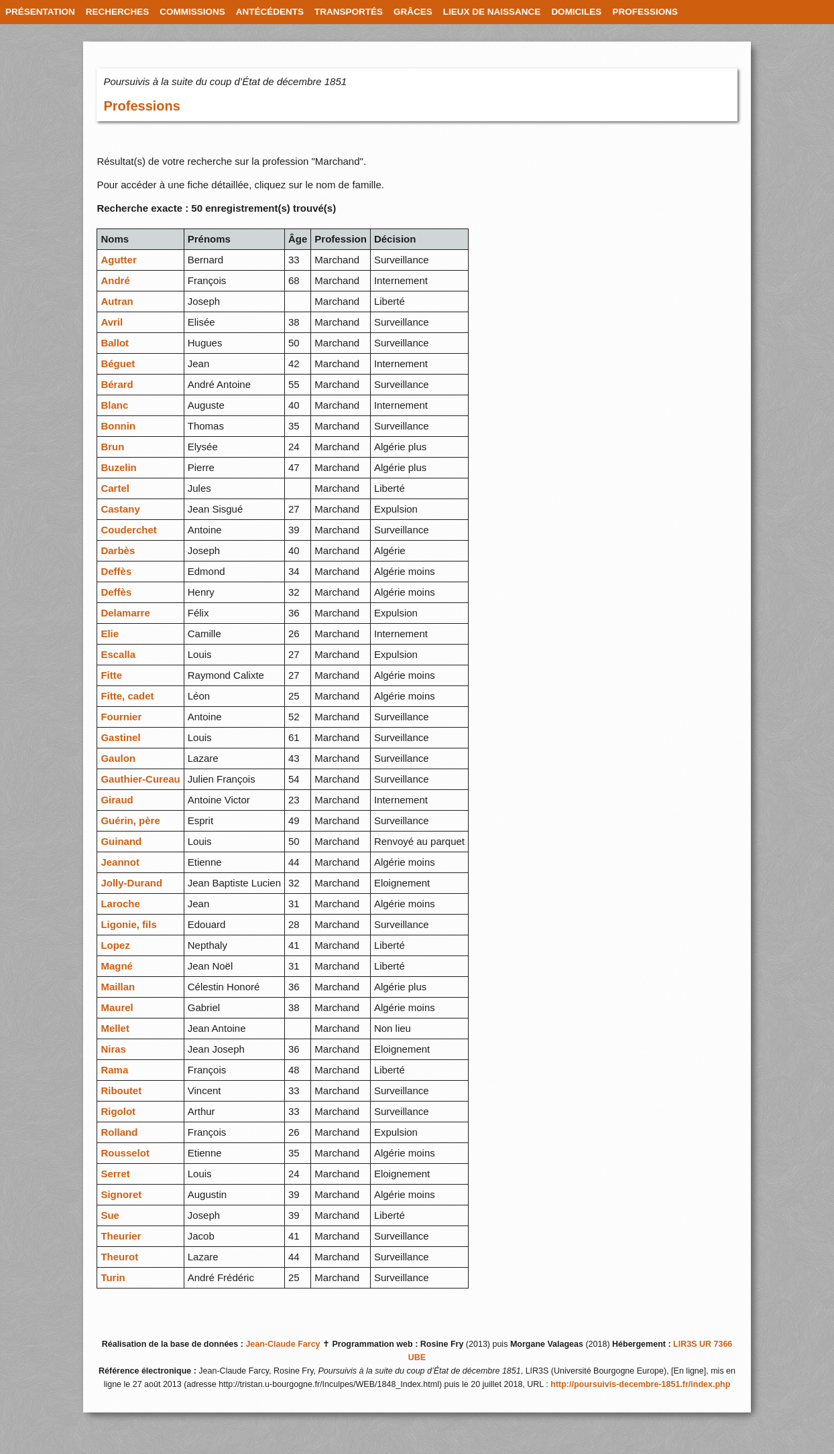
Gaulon (118, 758)
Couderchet (128, 529)
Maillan (118, 986)
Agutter (118, 259)
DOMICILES (576, 12)
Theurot (119, 1256)
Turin (113, 1277)
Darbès (118, 550)
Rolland (119, 1132)
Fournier (121, 716)
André (115, 280)
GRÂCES (413, 12)
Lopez (115, 945)
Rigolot (118, 1111)
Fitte (111, 675)
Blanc (114, 405)
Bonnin (118, 426)
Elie (110, 633)
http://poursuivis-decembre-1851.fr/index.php (640, 1384)
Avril (112, 322)
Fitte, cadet (127, 696)
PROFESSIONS (645, 12)
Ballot (115, 342)
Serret (115, 1173)
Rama (114, 1069)
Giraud (117, 799)
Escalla (118, 654)
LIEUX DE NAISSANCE (492, 12)
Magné (117, 966)
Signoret (121, 1194)
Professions (141, 105)
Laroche (120, 903)
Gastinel (120, 737)
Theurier (121, 1236)
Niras (113, 1049)
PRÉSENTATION (40, 12)
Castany (120, 509)
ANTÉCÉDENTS (270, 12)
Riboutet (121, 1090)
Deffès (116, 571)
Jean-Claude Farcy (282, 1344)
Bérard (117, 384)
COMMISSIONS (192, 12)
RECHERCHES (118, 12)
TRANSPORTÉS (348, 12)
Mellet (115, 1028)
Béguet (118, 363)
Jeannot (120, 862)
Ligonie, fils (128, 924)
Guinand (121, 841)
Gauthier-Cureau (140, 779)
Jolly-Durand (131, 882)
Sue (110, 1215)
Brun (112, 446)
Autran (117, 301)
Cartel (115, 488)
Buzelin (118, 467)
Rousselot (125, 1153)
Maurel (117, 1007)
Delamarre (125, 612)
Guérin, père (130, 820)
